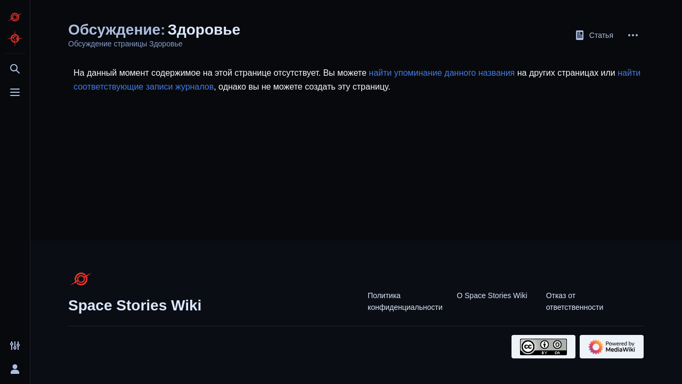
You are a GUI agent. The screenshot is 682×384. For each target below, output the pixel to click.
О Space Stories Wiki (492, 295)
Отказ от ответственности (575, 301)
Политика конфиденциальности (405, 301)
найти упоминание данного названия (442, 72)
